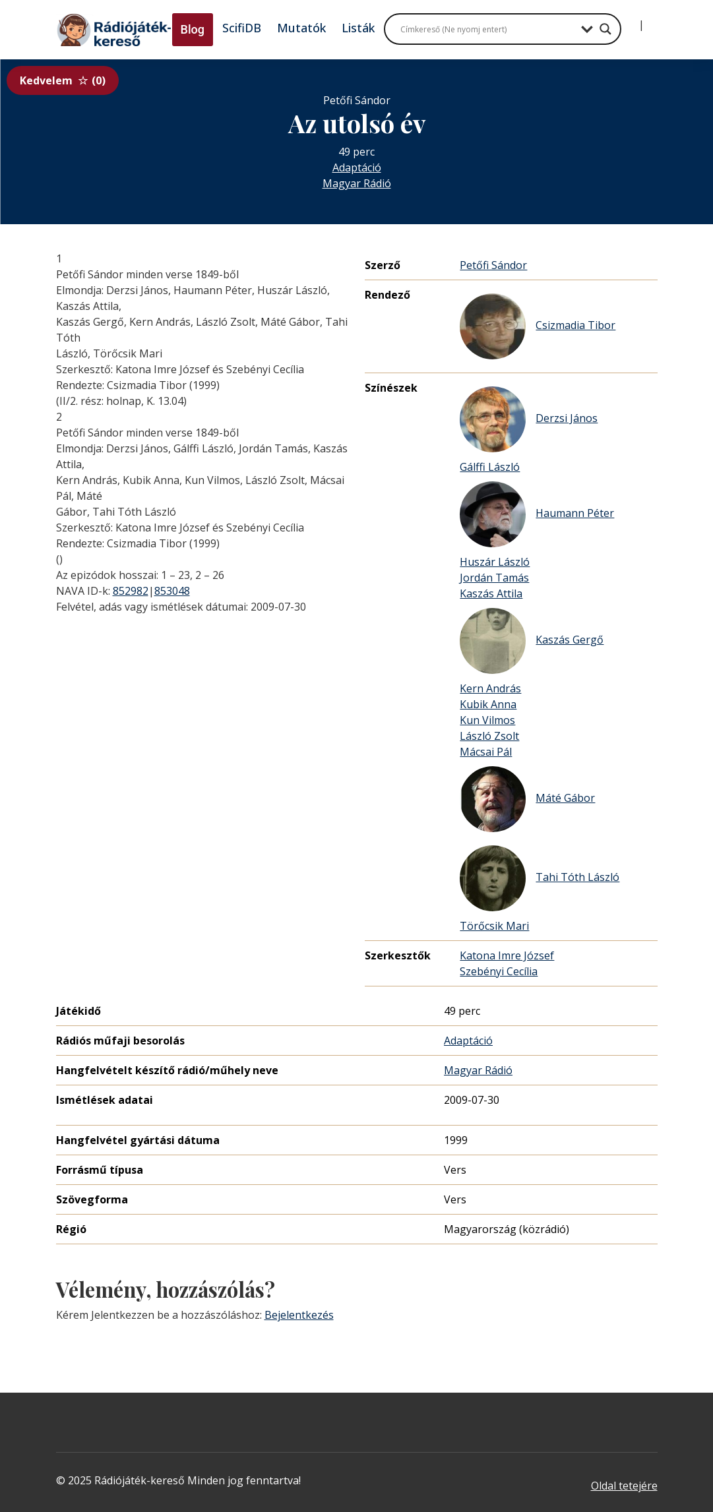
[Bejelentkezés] (630, 19)
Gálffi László (490, 467)
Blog (192, 29)
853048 (172, 591)
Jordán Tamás (494, 577)
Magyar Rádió (357, 183)
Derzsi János (529, 419)
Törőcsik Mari (494, 926)
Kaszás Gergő (532, 641)
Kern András (490, 688)
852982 (130, 591)
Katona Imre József (507, 955)
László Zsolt (489, 736)
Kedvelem (63, 80)
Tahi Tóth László (539, 878)
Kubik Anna (488, 704)
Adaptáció (356, 167)
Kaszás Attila (491, 593)
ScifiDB (241, 28)
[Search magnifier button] (605, 29)
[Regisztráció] (652, 19)
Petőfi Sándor (493, 265)
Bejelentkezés (299, 1315)
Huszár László (495, 562)
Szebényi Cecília (499, 971)
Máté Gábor (527, 799)
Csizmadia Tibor (537, 326)
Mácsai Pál (486, 751)
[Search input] (487, 29)
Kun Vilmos (487, 720)
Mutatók (301, 28)
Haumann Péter (537, 514)
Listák (358, 28)
